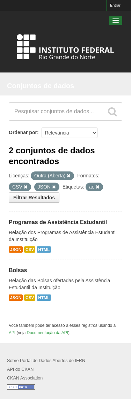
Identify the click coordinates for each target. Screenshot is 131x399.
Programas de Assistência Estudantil (58, 222)
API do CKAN (20, 369)
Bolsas (18, 270)
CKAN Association (25, 378)
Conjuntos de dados (40, 86)
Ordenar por (23, 132)
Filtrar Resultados (34, 197)
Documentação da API (47, 332)
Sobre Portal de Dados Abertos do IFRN (46, 360)
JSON (15, 249)
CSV (30, 249)
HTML (44, 249)
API (12, 332)
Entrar (115, 5)
